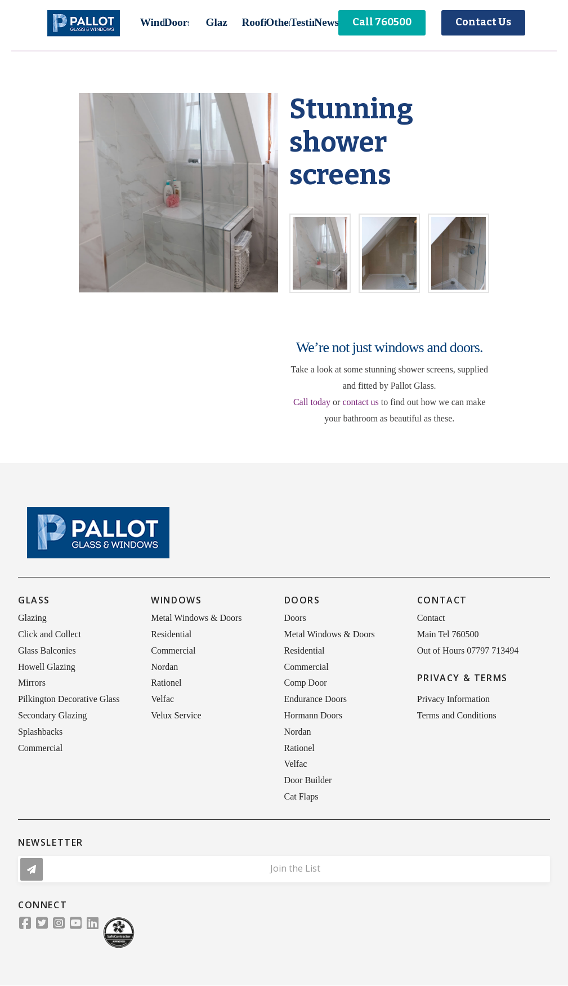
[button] (152, 22)
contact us (360, 402)
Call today (311, 402)
